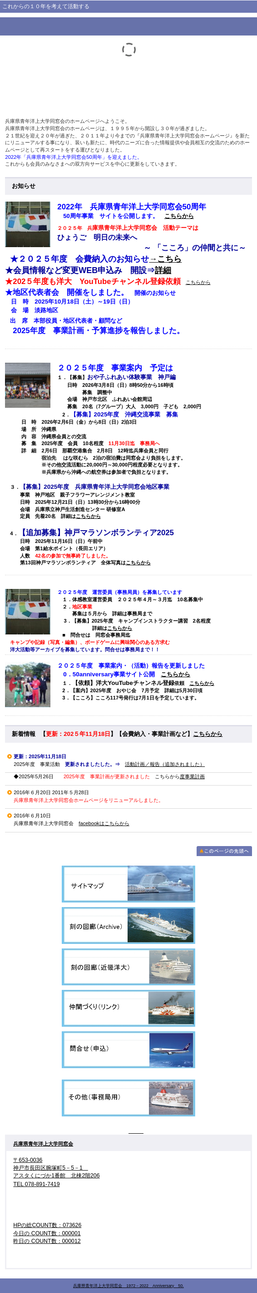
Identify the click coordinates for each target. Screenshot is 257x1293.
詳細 (163, 270)
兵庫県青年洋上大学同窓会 (43, 1143)
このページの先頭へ (224, 851)
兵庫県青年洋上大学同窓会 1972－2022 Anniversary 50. (128, 1285)
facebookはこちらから (104, 823)
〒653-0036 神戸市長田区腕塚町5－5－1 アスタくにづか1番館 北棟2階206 (56, 1168)
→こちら (165, 259)
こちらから (179, 216)
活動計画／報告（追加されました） (165, 764)
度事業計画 (192, 776)
